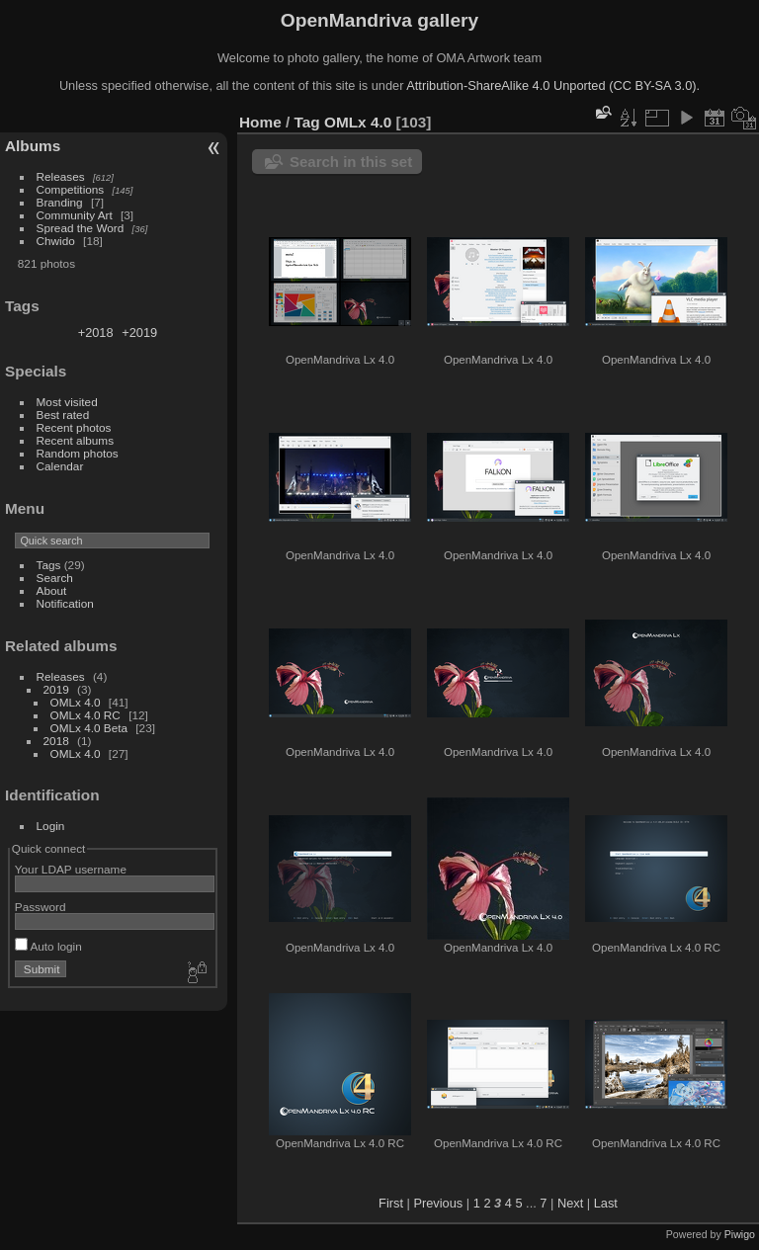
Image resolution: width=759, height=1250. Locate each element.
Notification (65, 603)
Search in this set (351, 161)
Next (570, 1203)
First (391, 1203)
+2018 (96, 332)
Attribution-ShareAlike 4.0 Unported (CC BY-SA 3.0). (553, 85)
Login (51, 825)
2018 (56, 740)
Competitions (71, 189)
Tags (49, 564)
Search (55, 577)
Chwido (56, 240)
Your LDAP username (70, 869)
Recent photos (74, 427)
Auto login (48, 946)
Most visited (67, 401)
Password (40, 906)
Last (606, 1203)
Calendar (60, 465)
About (52, 590)
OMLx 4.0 (75, 702)
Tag (307, 122)
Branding (60, 202)
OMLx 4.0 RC (85, 714)
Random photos (78, 453)
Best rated (63, 414)
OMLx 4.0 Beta (88, 727)
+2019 (139, 332)
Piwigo (739, 1234)
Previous (438, 1203)
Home (260, 122)
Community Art (75, 214)
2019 (56, 689)
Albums (32, 145)
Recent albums (75, 440)
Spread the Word (81, 227)
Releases (61, 176)
